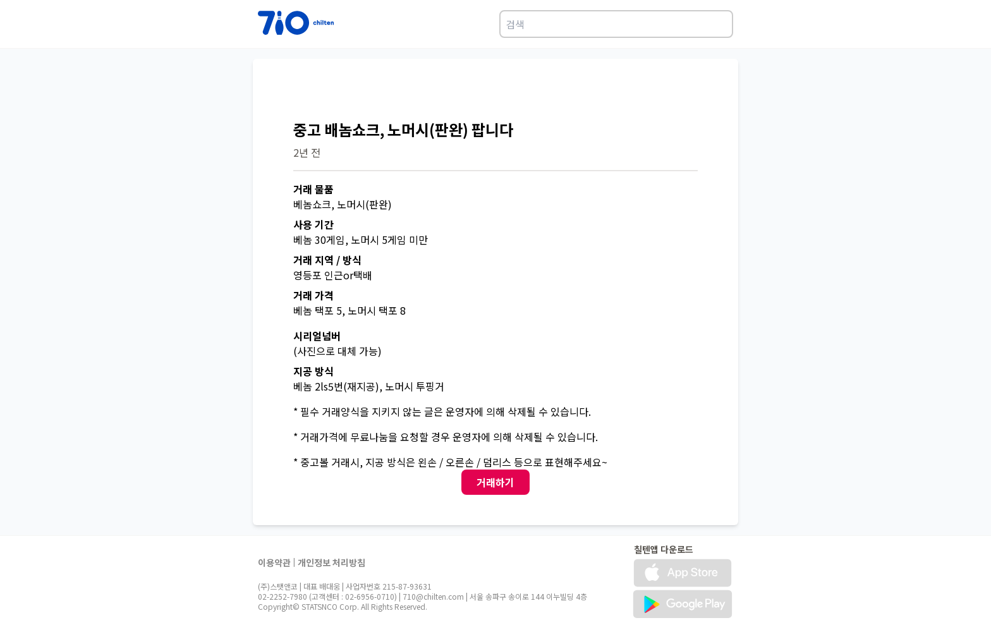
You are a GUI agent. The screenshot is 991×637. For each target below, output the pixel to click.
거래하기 (495, 482)
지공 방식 (313, 371)
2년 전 (306, 152)
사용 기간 (313, 224)
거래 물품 (313, 189)
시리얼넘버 (317, 335)
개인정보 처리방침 (331, 562)
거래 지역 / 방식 (327, 259)
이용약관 (274, 562)
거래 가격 (313, 295)
